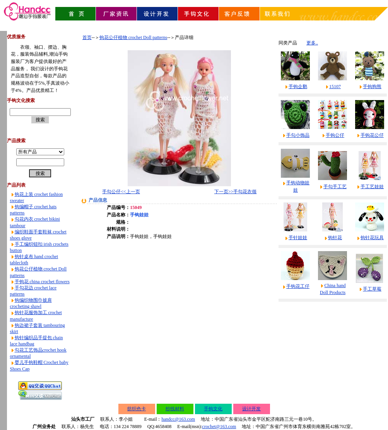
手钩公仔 (335, 135)
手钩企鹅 (298, 86)
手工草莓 (372, 289)
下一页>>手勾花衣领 (235, 191)
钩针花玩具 (372, 237)
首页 (87, 37)
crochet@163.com (219, 426)
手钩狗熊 (372, 86)
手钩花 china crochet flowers (42, 281)
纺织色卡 (136, 408)
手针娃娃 (298, 237)
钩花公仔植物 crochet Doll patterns (133, 37)
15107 (335, 86)
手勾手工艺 (335, 186)
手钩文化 (213, 408)
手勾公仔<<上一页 (121, 191)
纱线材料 (175, 408)
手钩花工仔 (297, 286)
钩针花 (335, 237)
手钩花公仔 (372, 135)
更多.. (312, 43)
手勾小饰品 (297, 135)
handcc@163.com (178, 419)
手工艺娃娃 (372, 186)
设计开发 (251, 408)
